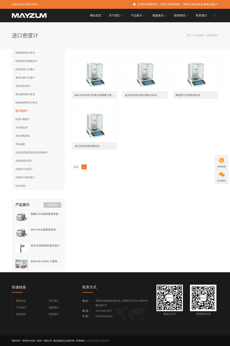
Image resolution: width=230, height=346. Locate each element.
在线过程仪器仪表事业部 (97, 340)
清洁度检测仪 (22, 135)
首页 (76, 166)
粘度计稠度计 (22, 119)
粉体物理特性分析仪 (26, 102)
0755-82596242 (104, 316)
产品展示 (136, 15)
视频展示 (158, 15)
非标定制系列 (22, 86)
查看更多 (52, 204)
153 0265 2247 (103, 310)
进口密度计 (212, 35)
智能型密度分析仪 (25, 52)
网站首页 (95, 15)
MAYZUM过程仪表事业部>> (200, 4)
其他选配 (20, 144)
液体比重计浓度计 (25, 77)
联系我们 (201, 15)
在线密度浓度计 (24, 160)
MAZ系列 (20, 185)
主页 (188, 35)
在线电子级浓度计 (25, 177)
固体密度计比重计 (25, 69)
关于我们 (114, 15)
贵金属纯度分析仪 (25, 94)
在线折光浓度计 (24, 169)
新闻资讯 (179, 15)
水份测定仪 (21, 127)
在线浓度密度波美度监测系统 (31, 152)
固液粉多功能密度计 (26, 61)
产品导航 (199, 35)
